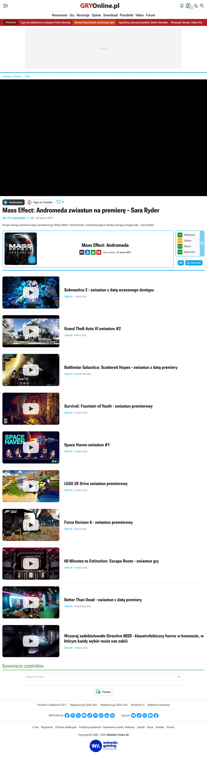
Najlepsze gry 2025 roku (114, 704)
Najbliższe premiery (159, 704)
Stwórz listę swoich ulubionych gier (94, 22)
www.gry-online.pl (11, 76)
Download (110, 15)
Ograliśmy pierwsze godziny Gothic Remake (143, 22)
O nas (36, 727)
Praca (150, 727)
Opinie (96, 15)
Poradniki (126, 15)
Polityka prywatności (90, 727)
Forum (150, 15)
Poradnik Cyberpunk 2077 (52, 704)
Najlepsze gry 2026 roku (83, 704)
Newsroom (59, 15)
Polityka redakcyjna (65, 727)
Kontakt (160, 727)
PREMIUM (10, 22)
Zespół (140, 727)
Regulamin (47, 727)
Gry (72, 15)
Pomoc (170, 727)
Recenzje (83, 15)
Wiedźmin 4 (137, 704)
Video (140, 15)
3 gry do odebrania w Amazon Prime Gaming (45, 22)
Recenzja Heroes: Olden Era (186, 22)
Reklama (130, 727)
